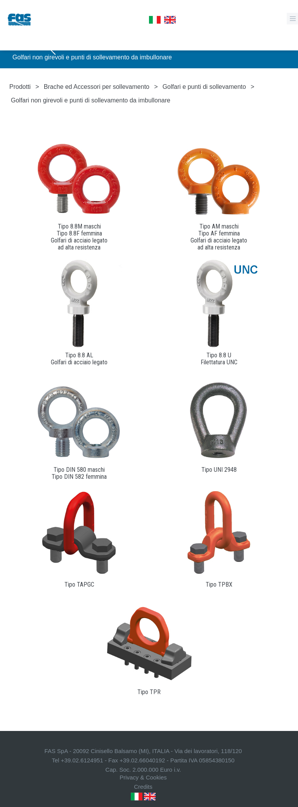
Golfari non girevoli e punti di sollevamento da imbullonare (92, 57)
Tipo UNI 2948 (219, 469)
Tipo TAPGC (79, 584)
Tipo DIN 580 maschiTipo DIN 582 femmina (79, 473)
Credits (143, 786)
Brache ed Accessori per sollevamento (96, 86)
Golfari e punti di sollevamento (204, 86)
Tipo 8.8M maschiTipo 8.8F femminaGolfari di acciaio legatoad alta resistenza (79, 237)
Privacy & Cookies (143, 777)
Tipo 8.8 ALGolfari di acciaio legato (79, 359)
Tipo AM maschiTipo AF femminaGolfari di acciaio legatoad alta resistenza (219, 237)
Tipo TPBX (219, 584)
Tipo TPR (149, 692)
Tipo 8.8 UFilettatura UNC (219, 359)
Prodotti (20, 86)
